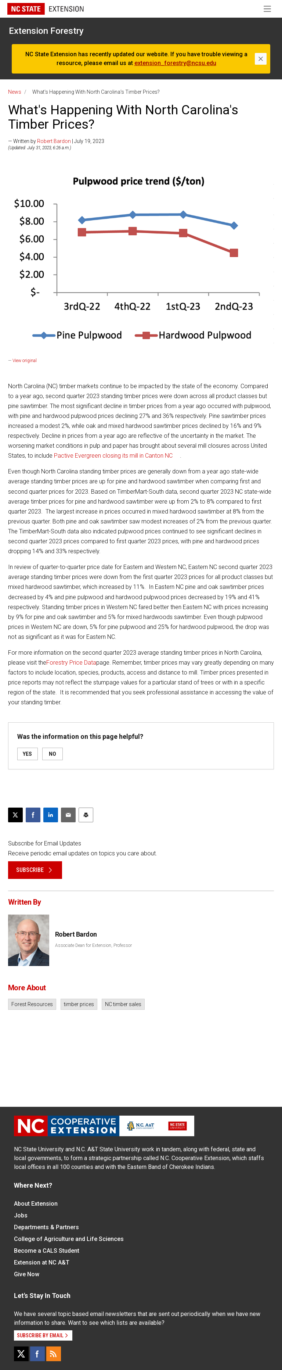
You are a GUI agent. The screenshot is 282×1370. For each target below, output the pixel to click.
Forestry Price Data (71, 662)
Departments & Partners (46, 1227)
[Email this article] (68, 815)
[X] (21, 1353)
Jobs (21, 1215)
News (14, 92)
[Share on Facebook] (33, 815)
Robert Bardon (54, 141)
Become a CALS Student (46, 1250)
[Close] (261, 59)
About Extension (36, 1203)
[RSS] (53, 1353)
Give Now (26, 1274)
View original (24, 360)
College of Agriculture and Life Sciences (69, 1238)
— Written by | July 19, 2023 (56, 141)
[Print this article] (86, 815)
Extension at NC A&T (41, 1262)
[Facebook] (37, 1353)
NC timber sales (123, 1004)
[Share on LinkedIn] (50, 815)
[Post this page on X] (15, 815)
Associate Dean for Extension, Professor (93, 945)
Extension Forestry (46, 31)
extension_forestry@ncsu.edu (175, 63)
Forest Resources (32, 1004)
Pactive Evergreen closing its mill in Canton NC (113, 455)
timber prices (79, 1004)
